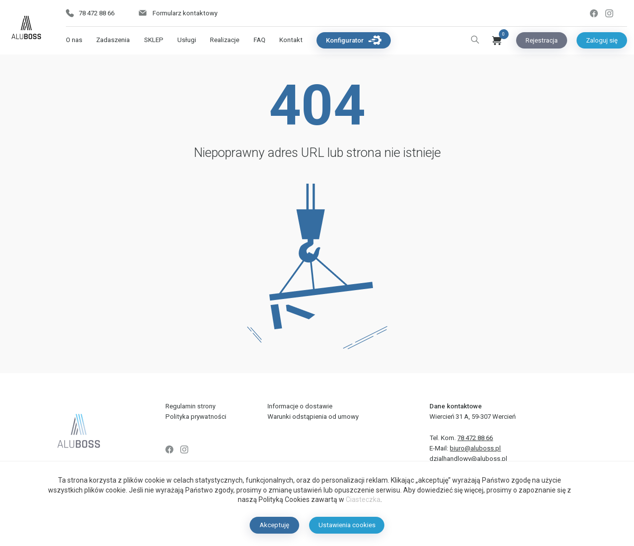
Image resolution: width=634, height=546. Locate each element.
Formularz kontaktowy (177, 13)
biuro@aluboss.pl (475, 448)
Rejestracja (542, 40)
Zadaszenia (113, 40)
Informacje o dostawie (299, 406)
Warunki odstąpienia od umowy (313, 416)
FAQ (259, 40)
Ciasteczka (363, 499)
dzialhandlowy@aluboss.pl (468, 458)
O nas (74, 40)
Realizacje (224, 40)
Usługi (186, 40)
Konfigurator (353, 40)
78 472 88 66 (90, 13)
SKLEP (153, 40)
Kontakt (291, 40)
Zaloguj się (602, 40)
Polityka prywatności (195, 416)
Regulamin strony (190, 406)
